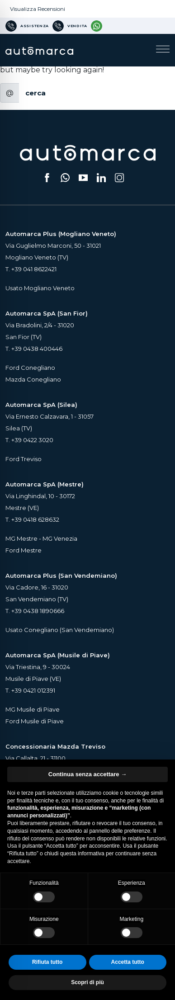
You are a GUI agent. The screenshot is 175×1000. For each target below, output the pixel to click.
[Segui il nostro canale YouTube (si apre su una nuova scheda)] (83, 177)
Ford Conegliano (30, 367)
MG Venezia (60, 538)
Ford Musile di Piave (34, 721)
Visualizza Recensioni (37, 8)
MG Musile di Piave (32, 709)
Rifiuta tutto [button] (47, 962)
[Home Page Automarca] (39, 50)
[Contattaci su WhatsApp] (96, 26)
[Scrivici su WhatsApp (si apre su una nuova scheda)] (65, 177)
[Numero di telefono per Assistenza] (27, 26)
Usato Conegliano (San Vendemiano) (59, 629)
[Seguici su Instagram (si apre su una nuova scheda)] (119, 177)
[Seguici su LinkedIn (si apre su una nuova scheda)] (101, 177)
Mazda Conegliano (33, 379)
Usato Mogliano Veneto (40, 288)
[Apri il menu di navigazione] (163, 50)
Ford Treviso (23, 458)
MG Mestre (21, 538)
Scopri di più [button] (87, 982)
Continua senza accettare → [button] (87, 774)
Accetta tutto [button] (127, 962)
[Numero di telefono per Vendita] (69, 26)
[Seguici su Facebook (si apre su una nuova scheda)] (47, 177)
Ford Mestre (23, 550)
